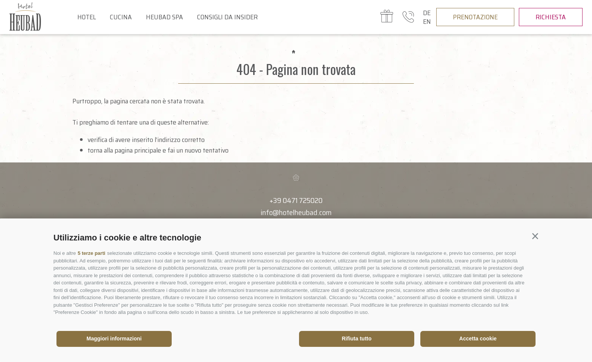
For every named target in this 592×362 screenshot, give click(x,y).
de (427, 12)
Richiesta (551, 17)
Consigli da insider (227, 17)
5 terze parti (91, 253)
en (427, 21)
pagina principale (137, 150)
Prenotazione (475, 17)
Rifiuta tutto (357, 338)
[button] (535, 236)
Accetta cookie (478, 338)
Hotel (86, 17)
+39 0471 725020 (296, 200)
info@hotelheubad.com (296, 212)
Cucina (121, 17)
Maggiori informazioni (113, 338)
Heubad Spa (164, 17)
